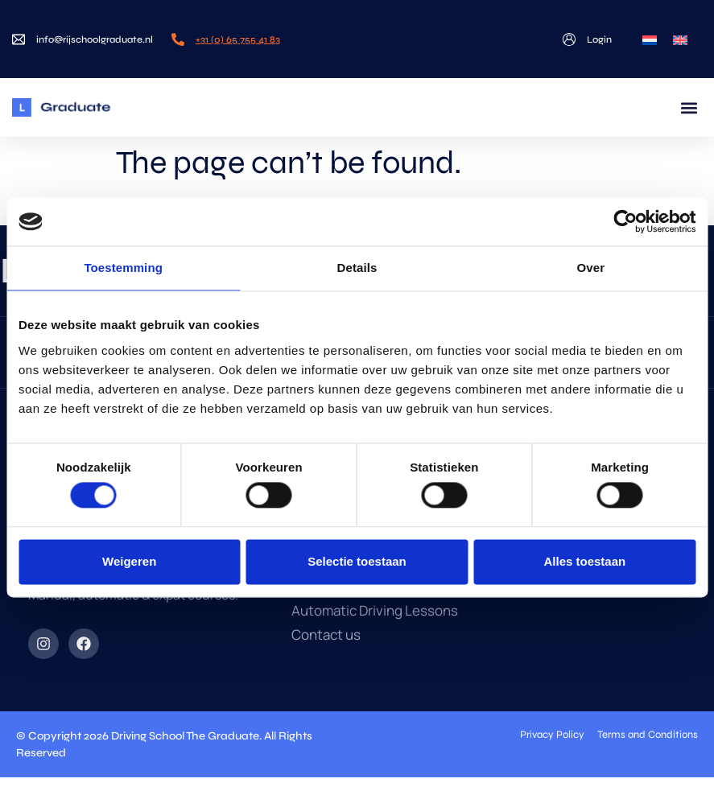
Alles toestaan (584, 561)
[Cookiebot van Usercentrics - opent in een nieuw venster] (625, 221)
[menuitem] (649, 39)
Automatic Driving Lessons (374, 611)
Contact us (326, 635)
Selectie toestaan (357, 561)
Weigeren (129, 561)
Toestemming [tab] (123, 267)
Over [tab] (591, 267)
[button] (688, 107)
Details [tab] (357, 267)
